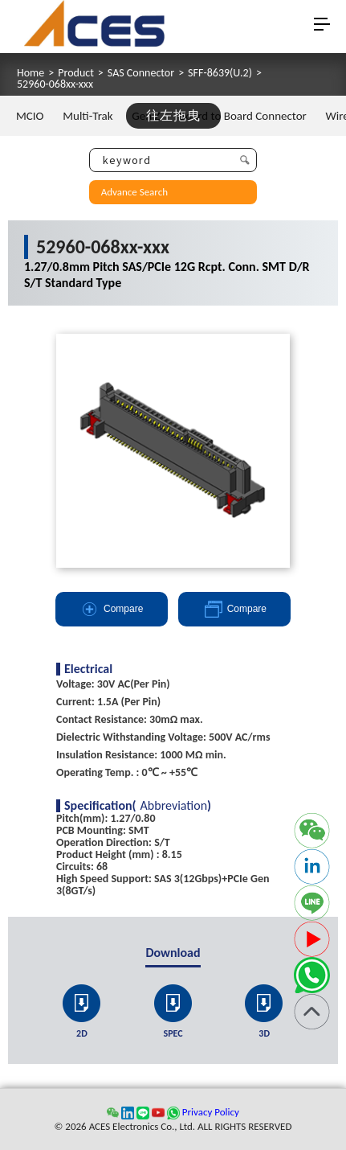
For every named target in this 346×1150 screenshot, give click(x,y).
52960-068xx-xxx (55, 84)
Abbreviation (174, 805)
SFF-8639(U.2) (220, 73)
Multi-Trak (87, 116)
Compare (111, 609)
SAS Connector (141, 73)
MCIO (30, 116)
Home (30, 73)
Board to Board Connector (243, 116)
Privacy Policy (210, 1112)
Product (76, 73)
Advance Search (134, 192)
